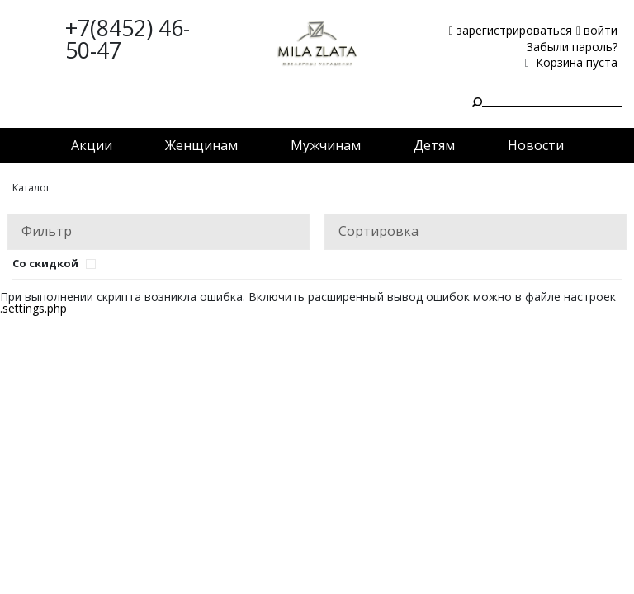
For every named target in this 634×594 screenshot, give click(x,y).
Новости (536, 145)
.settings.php (33, 308)
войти (596, 30)
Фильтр (46, 231)
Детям (434, 145)
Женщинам (201, 145)
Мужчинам (326, 145)
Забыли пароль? (572, 46)
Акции (91, 145)
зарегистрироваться (510, 30)
